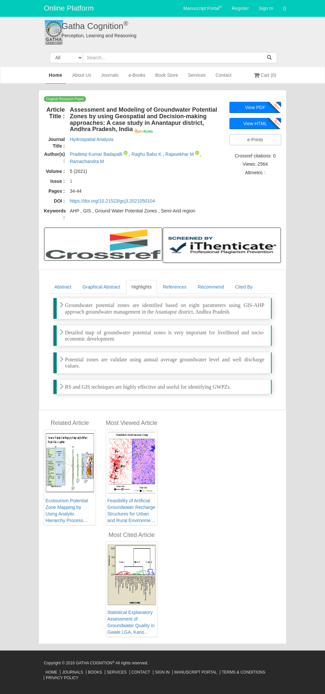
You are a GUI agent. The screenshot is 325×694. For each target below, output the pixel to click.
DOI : (59, 201)
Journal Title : (56, 143)
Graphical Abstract (101, 287)
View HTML (255, 123)
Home (55, 77)
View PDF (255, 107)
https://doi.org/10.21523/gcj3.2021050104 (112, 201)
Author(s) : (54, 157)
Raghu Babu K (147, 154)
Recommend (211, 287)
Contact (223, 77)
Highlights (142, 287)
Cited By (243, 287)
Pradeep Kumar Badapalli (97, 154)
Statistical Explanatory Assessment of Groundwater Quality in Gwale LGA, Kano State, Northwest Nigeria (131, 622)
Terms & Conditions (243, 672)
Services (197, 77)
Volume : (55, 171)
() (284, 8)
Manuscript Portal (202, 8)
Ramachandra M (87, 161)
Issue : (57, 181)
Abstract (62, 287)
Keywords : (55, 214)
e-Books (137, 77)
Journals (110, 77)
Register (240, 8)
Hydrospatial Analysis (92, 139)
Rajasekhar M (180, 154)
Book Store (166, 77)
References (175, 287)
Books (95, 672)
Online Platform (69, 8)
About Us (81, 77)
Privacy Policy (62, 678)
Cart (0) (265, 75)
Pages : (56, 191)
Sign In (266, 8)
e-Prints (255, 139)
